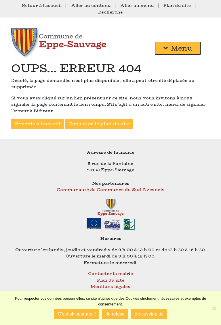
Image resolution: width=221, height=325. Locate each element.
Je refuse (115, 313)
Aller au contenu (91, 5)
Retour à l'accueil (42, 5)
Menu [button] (177, 48)
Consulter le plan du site (99, 123)
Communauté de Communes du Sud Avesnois (111, 189)
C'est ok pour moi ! (77, 313)
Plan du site (177, 5)
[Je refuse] (214, 308)
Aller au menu (137, 5)
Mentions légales (110, 286)
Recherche (110, 12)
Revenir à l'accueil (37, 123)
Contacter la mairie (110, 273)
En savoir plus (148, 313)
